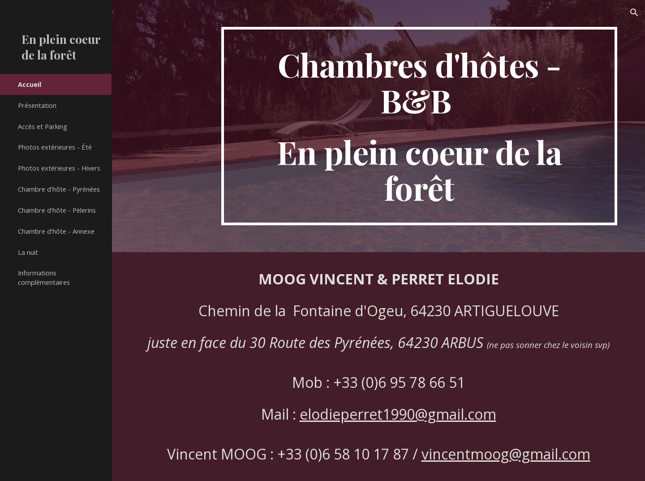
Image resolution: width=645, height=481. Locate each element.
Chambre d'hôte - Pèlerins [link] (57, 210)
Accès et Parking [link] (42, 126)
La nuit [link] (28, 252)
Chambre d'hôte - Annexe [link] (56, 231)
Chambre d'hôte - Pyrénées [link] (59, 189)
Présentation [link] (37, 105)
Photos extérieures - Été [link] (55, 146)
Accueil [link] (29, 84)
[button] (634, 12)
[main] (419, 126)
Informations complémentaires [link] (44, 277)
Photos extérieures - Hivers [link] (59, 167)
